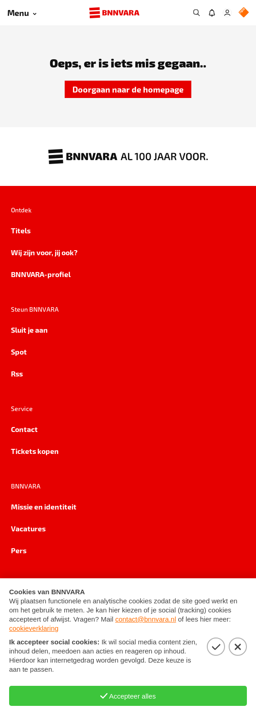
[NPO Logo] (244, 13)
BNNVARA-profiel (41, 274)
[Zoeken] (196, 13)
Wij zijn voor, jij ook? (44, 252)
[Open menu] (21, 13)
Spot (19, 351)
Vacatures (28, 528)
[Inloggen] (227, 13)
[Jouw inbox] (212, 12)
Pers (18, 550)
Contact (24, 429)
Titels (21, 230)
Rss (17, 373)
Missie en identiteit (44, 506)
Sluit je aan (29, 329)
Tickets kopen (35, 451)
